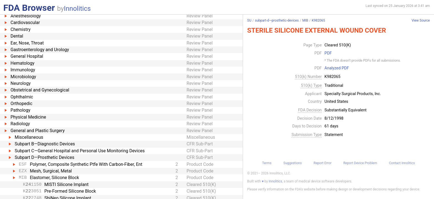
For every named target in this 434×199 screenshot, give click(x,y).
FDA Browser (29, 7)
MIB (305, 20)
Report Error (322, 163)
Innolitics (77, 8)
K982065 (318, 20)
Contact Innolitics (402, 163)
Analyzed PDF (336, 68)
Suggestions (292, 163)
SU (249, 20)
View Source (421, 20)
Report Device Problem (360, 163)
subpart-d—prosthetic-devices (277, 20)
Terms (267, 163)
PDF (328, 53)
